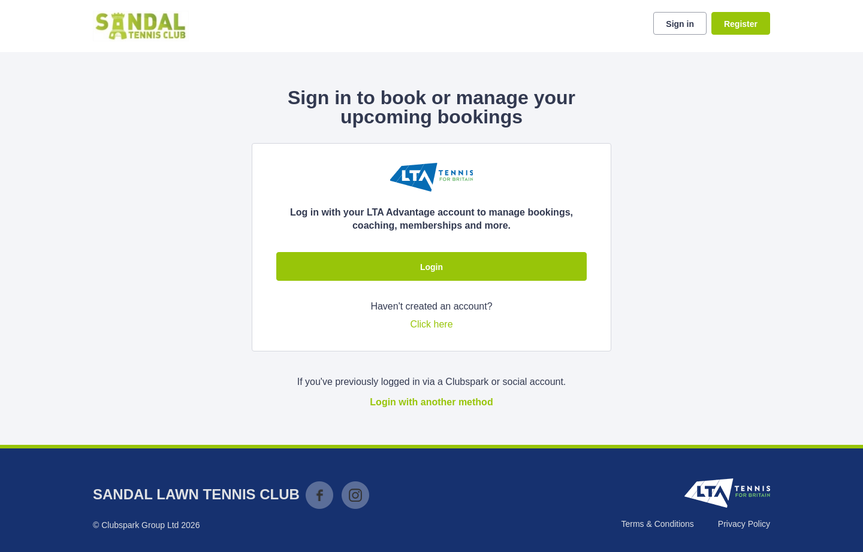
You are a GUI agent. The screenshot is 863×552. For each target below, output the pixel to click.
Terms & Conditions (657, 524)
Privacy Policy (744, 524)
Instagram (355, 495)
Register (741, 24)
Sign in (680, 24)
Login (431, 267)
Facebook (319, 495)
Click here (431, 324)
